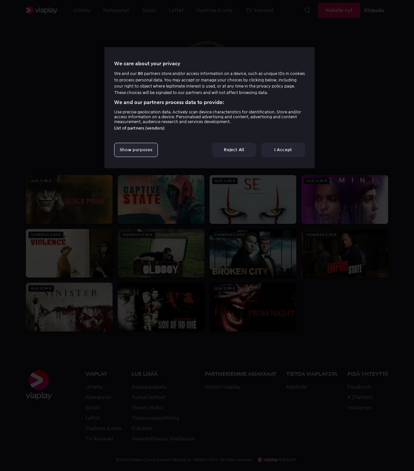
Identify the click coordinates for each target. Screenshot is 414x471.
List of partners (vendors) (139, 128)
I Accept (283, 149)
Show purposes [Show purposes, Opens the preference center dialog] (136, 149)
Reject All (234, 149)
